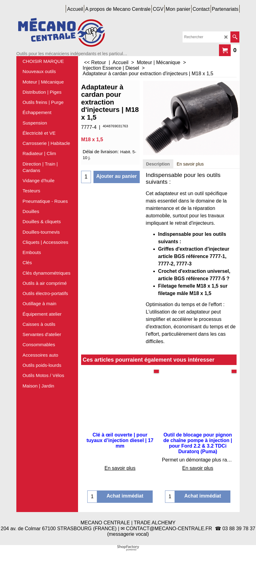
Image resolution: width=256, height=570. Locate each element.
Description (158, 164)
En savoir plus (190, 164)
